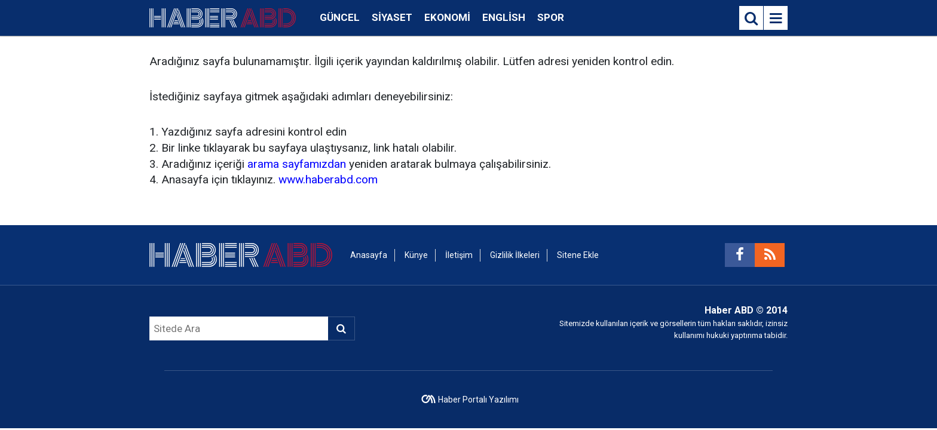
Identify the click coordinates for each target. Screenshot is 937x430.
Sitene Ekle (578, 255)
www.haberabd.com (328, 179)
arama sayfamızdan (296, 164)
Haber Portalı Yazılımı (478, 399)
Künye (416, 255)
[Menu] (775, 18)
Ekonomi (447, 17)
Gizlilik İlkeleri (515, 255)
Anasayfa (368, 255)
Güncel (340, 17)
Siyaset (392, 17)
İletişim (459, 255)
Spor (550, 17)
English (503, 17)
